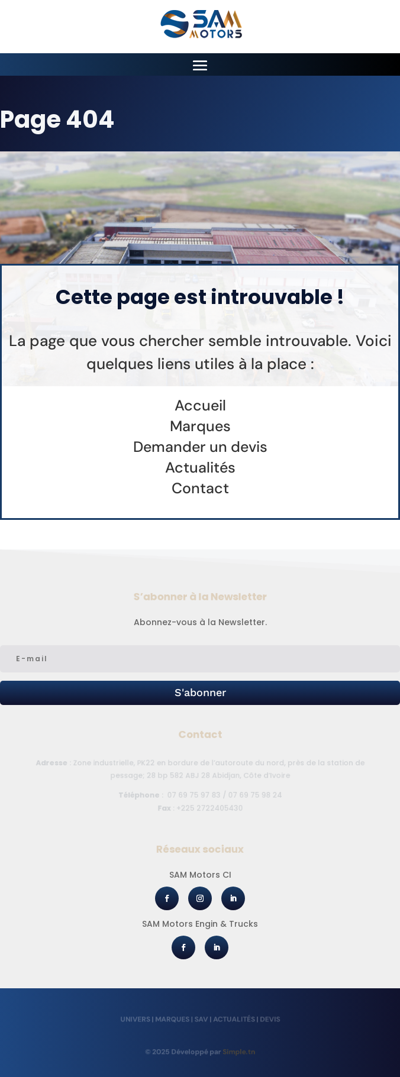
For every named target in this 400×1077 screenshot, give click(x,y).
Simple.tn (237, 1051)
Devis (267, 1018)
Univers (138, 1018)
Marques (173, 1018)
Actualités (232, 1018)
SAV (201, 1018)
